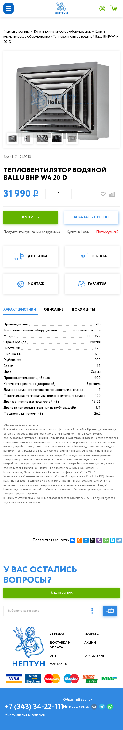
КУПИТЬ (30, 217)
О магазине (94, 655)
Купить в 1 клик (78, 232)
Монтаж (92, 634)
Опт (53, 655)
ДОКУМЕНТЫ (83, 309)
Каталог (57, 634)
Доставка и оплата (60, 645)
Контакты (58, 664)
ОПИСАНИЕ (54, 309)
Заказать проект (91, 217)
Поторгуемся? (107, 232)
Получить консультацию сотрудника (31, 232)
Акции (90, 642)
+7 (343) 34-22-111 (34, 706)
